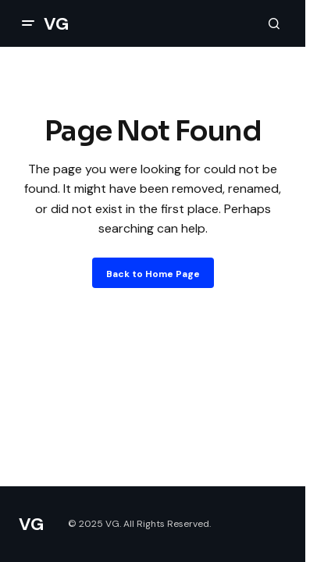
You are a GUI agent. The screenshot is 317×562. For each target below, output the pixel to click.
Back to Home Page (153, 274)
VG (56, 23)
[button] (28, 23)
